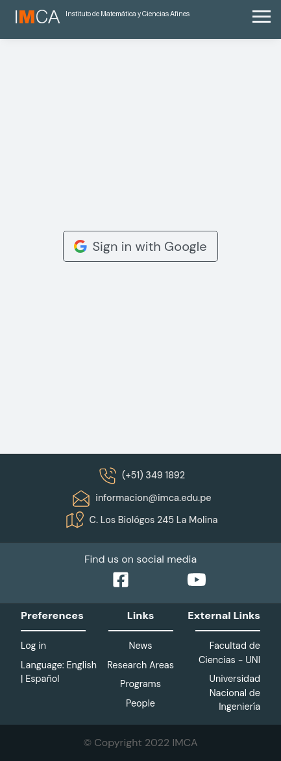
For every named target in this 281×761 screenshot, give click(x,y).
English (81, 665)
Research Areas (140, 665)
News (140, 645)
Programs (140, 684)
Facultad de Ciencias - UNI (229, 653)
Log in (33, 645)
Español (42, 679)
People (140, 703)
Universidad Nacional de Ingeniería (235, 692)
